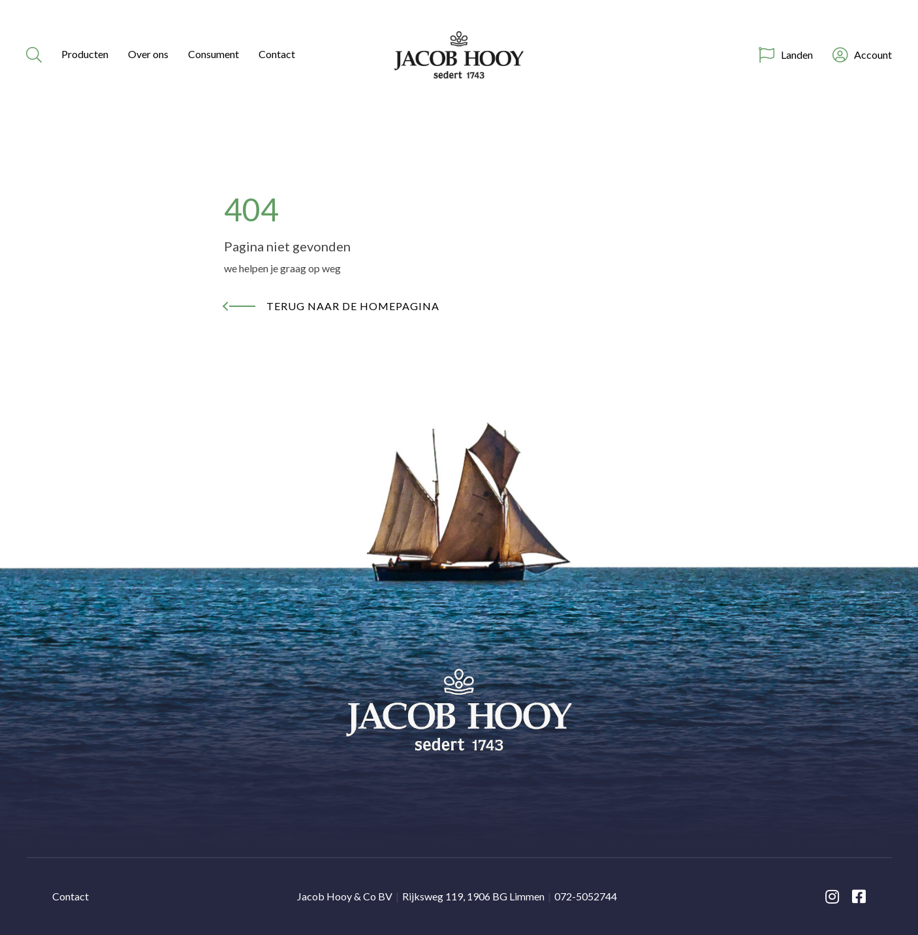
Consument (213, 54)
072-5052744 (585, 896)
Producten (84, 54)
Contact (277, 54)
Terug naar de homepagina (352, 306)
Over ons (148, 54)
